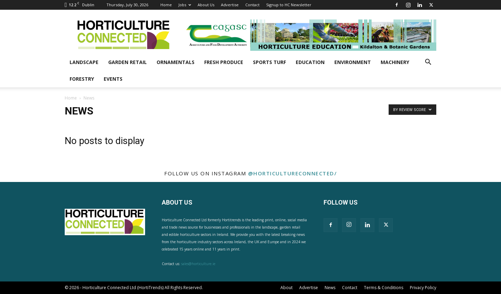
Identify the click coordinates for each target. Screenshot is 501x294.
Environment (352, 62)
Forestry (82, 79)
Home (166, 4)
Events (113, 79)
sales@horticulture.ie (198, 263)
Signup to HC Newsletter (288, 4)
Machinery (395, 62)
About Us (206, 4)
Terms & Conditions (383, 288)
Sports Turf (269, 62)
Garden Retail (127, 62)
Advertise (230, 4)
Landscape (84, 62)
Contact (252, 4)
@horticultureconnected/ (292, 173)
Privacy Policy (423, 288)
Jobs (184, 4)
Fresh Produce (223, 62)
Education (310, 62)
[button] (428, 62)
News (330, 288)
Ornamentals (175, 62)
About (286, 288)
